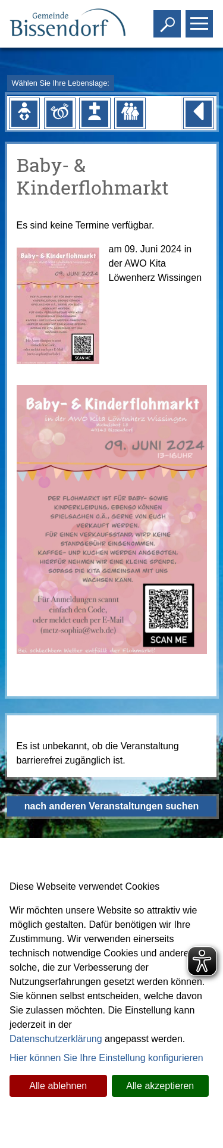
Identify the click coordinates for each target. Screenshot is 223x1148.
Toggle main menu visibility (200, 18)
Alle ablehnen (58, 1086)
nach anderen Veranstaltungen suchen (111, 806)
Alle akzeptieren (160, 1086)
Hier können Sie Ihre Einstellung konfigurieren (106, 1058)
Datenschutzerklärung (56, 1039)
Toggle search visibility (168, 18)
